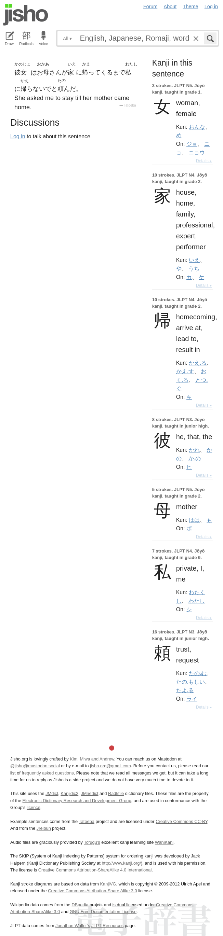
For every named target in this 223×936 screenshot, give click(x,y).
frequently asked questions (48, 773)
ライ (191, 698)
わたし (196, 600)
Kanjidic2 (69, 793)
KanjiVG (108, 883)
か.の (194, 458)
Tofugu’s (92, 842)
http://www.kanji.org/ (121, 863)
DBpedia (79, 904)
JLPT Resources (107, 925)
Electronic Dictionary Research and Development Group (77, 800)
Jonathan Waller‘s (72, 925)
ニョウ (196, 152)
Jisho (25, 15)
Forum (150, 6)
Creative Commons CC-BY (181, 821)
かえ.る (198, 362)
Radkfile (116, 793)
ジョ (191, 144)
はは (194, 519)
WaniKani (164, 842)
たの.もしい (190, 681)
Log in (211, 6)
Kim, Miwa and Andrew (92, 759)
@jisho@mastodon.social (35, 765)
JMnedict (89, 793)
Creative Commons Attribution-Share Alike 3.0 (92, 890)
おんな (197, 126)
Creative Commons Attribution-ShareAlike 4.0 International (95, 869)
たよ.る (185, 690)
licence (33, 807)
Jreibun (44, 828)
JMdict (51, 793)
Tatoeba (130, 105)
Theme (190, 6)
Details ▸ (204, 160)
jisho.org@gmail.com (110, 765)
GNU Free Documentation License (103, 911)
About (170, 6)
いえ (194, 260)
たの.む (198, 673)
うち (193, 268)
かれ (194, 449)
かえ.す (185, 371)
